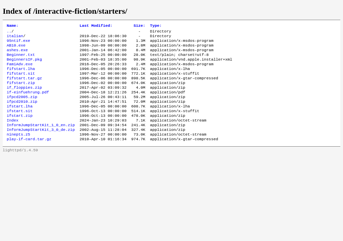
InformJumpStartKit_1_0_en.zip (41, 139)
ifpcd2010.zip (22, 112)
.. (9, 32)
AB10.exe (16, 48)
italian (15, 38)
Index (12, 134)
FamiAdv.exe (19, 70)
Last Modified (95, 26)
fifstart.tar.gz (24, 86)
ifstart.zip (19, 129)
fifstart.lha (21, 75)
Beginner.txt (21, 59)
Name (12, 26)
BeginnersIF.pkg (24, 64)
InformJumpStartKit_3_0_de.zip (41, 145)
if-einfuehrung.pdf (28, 102)
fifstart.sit (21, 80)
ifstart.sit (19, 123)
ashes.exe (17, 54)
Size (139, 26)
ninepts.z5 (18, 150)
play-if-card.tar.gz (29, 155)
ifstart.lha (19, 118)
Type (156, 26)
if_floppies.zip (24, 96)
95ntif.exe (18, 43)
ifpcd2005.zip (22, 107)
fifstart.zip (21, 91)
